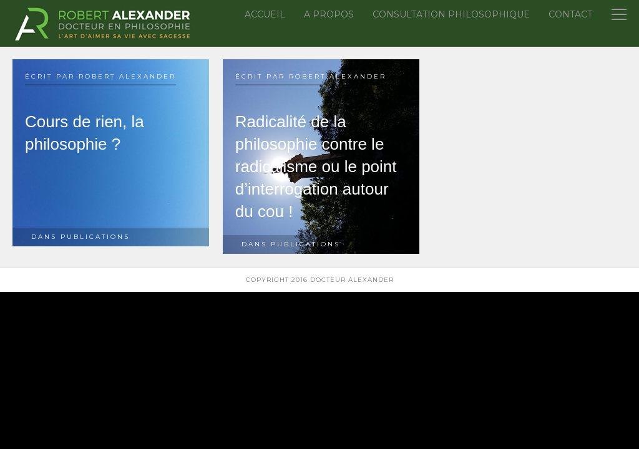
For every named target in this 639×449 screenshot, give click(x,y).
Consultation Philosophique (451, 14)
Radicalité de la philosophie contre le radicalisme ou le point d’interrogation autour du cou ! (316, 166)
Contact (570, 14)
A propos (329, 14)
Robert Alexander (127, 76)
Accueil (265, 14)
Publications (95, 237)
